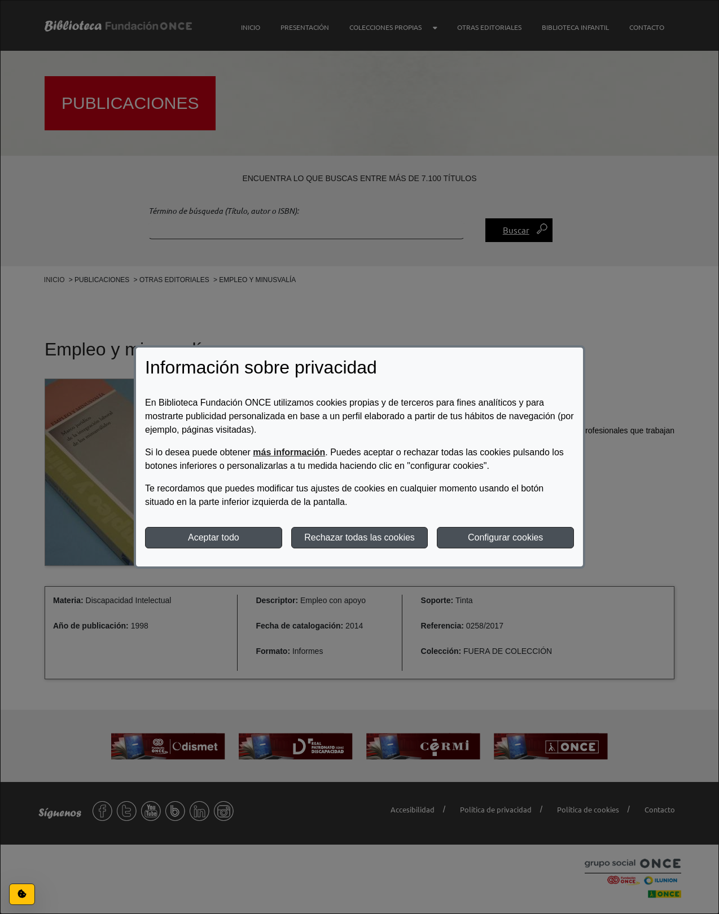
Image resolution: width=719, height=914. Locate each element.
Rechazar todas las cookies (359, 537)
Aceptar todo (213, 537)
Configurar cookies (505, 537)
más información (289, 452)
